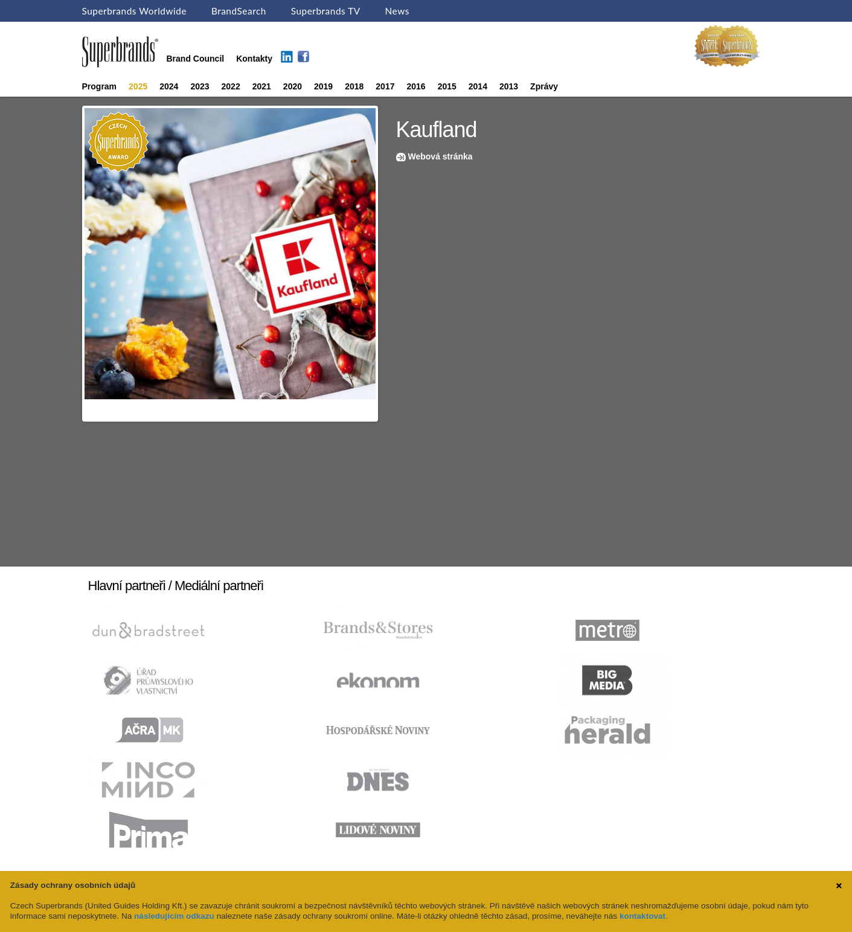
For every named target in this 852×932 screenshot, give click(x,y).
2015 (447, 86)
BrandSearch (238, 10)
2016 (415, 86)
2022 (231, 86)
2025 (138, 86)
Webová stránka (440, 156)
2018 (354, 86)
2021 (261, 86)
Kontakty (254, 58)
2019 (323, 86)
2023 (199, 86)
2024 (168, 86)
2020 (292, 86)
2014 (478, 86)
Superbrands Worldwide (134, 10)
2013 (508, 86)
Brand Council (196, 58)
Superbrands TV (325, 10)
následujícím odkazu (174, 916)
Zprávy (544, 86)
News (397, 10)
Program (99, 86)
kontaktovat (642, 916)
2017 (385, 86)
